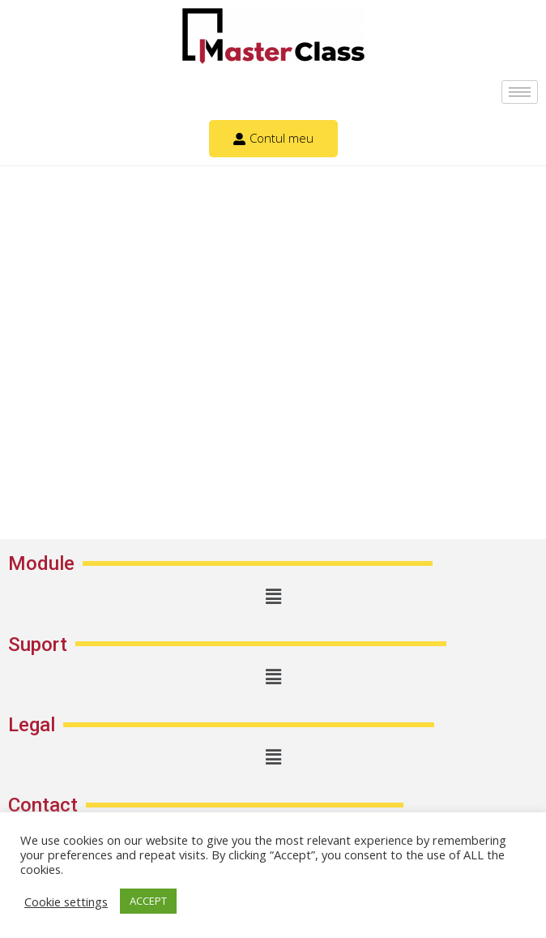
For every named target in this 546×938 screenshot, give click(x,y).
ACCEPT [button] (148, 900)
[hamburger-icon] (519, 92)
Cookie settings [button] (66, 901)
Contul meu (273, 138)
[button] (273, 595)
